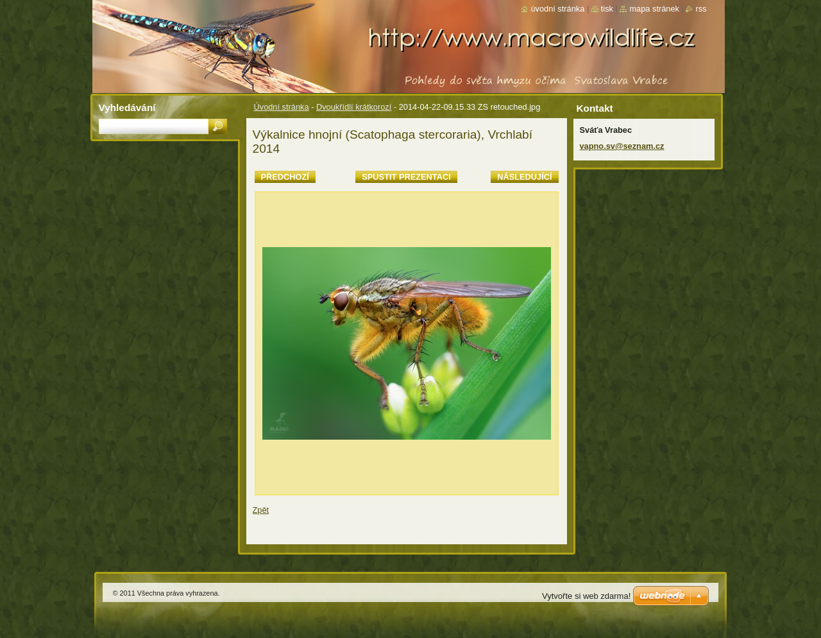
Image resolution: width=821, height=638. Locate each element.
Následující (524, 177)
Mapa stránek (654, 8)
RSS (700, 8)
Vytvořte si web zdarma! (586, 596)
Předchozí (285, 177)
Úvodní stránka (281, 107)
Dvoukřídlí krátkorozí (353, 107)
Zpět (261, 510)
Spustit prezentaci (406, 177)
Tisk (607, 8)
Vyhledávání (127, 107)
